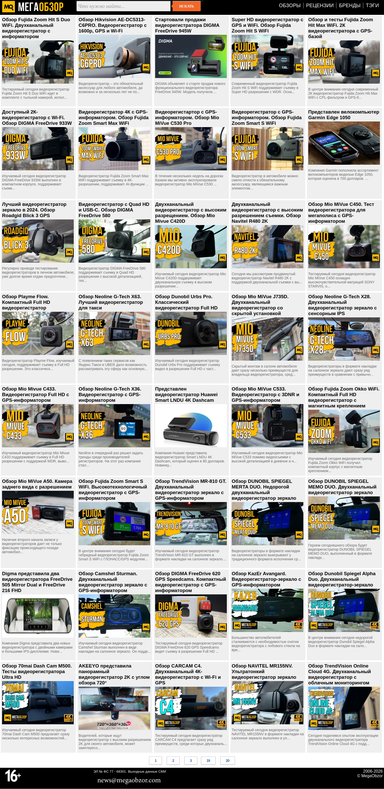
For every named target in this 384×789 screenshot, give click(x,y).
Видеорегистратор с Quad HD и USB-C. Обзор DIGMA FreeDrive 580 (114, 210)
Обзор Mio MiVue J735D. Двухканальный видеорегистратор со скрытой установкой (260, 305)
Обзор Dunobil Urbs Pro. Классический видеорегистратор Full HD (186, 302)
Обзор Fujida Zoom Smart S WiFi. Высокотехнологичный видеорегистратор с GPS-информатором (113, 490)
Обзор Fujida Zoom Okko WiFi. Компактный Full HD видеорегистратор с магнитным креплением (343, 397)
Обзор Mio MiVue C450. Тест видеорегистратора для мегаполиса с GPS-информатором (341, 213)
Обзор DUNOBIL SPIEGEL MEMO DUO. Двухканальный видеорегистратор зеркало (342, 487)
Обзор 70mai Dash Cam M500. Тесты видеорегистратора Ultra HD (37, 671)
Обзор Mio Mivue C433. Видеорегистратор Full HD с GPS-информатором (35, 394)
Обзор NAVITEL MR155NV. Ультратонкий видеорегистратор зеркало (264, 671)
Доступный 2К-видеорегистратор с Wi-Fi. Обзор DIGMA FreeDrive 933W (37, 117)
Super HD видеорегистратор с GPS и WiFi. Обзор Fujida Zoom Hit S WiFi (267, 25)
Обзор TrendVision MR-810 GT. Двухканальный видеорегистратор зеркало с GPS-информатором (190, 490)
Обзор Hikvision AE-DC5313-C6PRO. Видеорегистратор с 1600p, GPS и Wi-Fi (113, 25)
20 (227, 761)
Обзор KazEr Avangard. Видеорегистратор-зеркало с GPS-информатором (266, 579)
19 (208, 761)
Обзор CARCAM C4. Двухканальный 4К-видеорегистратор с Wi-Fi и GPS (188, 674)
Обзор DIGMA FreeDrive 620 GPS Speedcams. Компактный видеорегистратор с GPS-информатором (190, 582)
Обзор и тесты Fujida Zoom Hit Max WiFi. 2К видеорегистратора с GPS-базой (340, 28)
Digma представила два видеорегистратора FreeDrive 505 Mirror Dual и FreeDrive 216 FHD (37, 582)
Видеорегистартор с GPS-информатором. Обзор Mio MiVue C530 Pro (187, 117)
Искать (186, 6)
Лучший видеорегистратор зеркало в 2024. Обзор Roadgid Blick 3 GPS (34, 210)
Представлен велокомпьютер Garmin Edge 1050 (343, 114)
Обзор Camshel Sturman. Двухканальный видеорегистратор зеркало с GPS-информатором (113, 582)
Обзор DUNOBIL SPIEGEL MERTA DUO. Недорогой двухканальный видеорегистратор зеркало (264, 490)
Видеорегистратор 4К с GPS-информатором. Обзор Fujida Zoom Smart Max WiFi (113, 117)
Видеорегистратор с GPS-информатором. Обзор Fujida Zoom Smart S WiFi (267, 117)
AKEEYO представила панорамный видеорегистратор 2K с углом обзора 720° (114, 674)
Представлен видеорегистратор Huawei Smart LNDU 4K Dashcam (186, 394)
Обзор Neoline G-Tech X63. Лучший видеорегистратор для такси (111, 302)
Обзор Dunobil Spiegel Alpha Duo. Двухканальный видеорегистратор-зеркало (342, 579)
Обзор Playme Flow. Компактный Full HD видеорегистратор (26, 302)
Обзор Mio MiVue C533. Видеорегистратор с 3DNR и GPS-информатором (265, 394)
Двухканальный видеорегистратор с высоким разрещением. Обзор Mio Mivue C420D (191, 213)
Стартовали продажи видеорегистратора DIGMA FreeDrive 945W (187, 25)
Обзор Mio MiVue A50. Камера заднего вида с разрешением (37, 484)
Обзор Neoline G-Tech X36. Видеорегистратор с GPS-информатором (110, 394)
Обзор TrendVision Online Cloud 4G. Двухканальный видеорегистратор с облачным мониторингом (339, 674)
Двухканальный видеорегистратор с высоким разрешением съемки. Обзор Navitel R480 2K (267, 213)
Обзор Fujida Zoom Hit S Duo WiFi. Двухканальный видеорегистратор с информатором (36, 28)
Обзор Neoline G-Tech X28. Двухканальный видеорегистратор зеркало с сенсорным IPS (342, 305)
